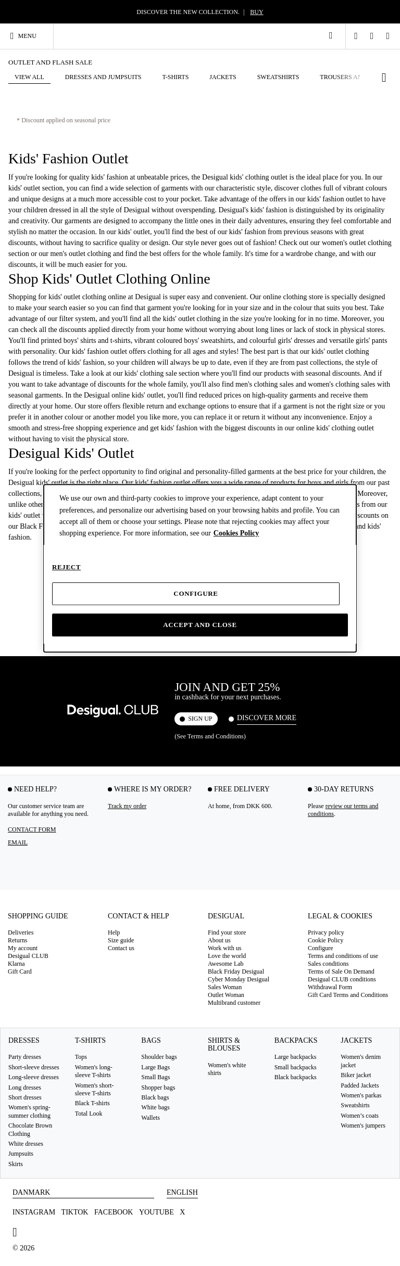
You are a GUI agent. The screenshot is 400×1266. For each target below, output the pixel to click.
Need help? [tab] (35, 788)
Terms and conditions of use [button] (343, 956)
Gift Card (20, 971)
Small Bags (155, 1077)
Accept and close (200, 625)
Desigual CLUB (28, 956)
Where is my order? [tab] (152, 788)
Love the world (227, 956)
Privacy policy (326, 932)
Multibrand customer (234, 1002)
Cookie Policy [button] (325, 940)
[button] (360, 77)
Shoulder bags (159, 1056)
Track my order (127, 805)
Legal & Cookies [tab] (340, 915)
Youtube (156, 1212)
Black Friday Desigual (236, 971)
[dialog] (200, 568)
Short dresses (25, 1097)
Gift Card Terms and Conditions (348, 995)
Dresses (24, 1040)
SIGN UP (200, 718)
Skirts (15, 1163)
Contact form (32, 829)
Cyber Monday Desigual (238, 979)
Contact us (121, 948)
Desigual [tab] (226, 915)
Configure (195, 593)
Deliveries (20, 932)
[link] (330, 35)
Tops (81, 1056)
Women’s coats (360, 1115)
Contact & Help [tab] (138, 915)
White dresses (25, 1143)
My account (23, 948)
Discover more (266, 718)
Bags (150, 1040)
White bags (155, 1107)
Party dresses (24, 1056)
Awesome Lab (226, 963)
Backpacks (296, 1040)
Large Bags (155, 1066)
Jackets (356, 1040)
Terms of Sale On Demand (341, 971)
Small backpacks (295, 1066)
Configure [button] (320, 948)
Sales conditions (328, 963)
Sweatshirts (355, 1105)
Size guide (121, 940)
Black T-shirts (92, 1103)
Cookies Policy (236, 534)
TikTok (75, 1212)
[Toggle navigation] (28, 36)
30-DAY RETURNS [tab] (343, 788)
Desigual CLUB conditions (342, 979)
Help (114, 932)
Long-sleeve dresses (33, 1077)
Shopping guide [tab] (38, 915)
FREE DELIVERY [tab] (242, 788)
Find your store (227, 932)
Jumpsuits (20, 1153)
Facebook (113, 1212)
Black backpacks (295, 1077)
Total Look (89, 1113)
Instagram (33, 1212)
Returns (17, 940)
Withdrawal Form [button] (330, 987)
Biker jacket (356, 1075)
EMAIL (18, 842)
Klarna (16, 963)
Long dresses (24, 1087)
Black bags (155, 1097)
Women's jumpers (363, 1125)
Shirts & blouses (224, 1044)
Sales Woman (225, 987)
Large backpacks (295, 1056)
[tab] (50, 919)
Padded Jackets (360, 1085)
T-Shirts (90, 1040)
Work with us (224, 948)
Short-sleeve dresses (33, 1066)
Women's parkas (361, 1095)
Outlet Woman (226, 995)
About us (219, 940)
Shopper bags (158, 1087)
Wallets (150, 1117)
